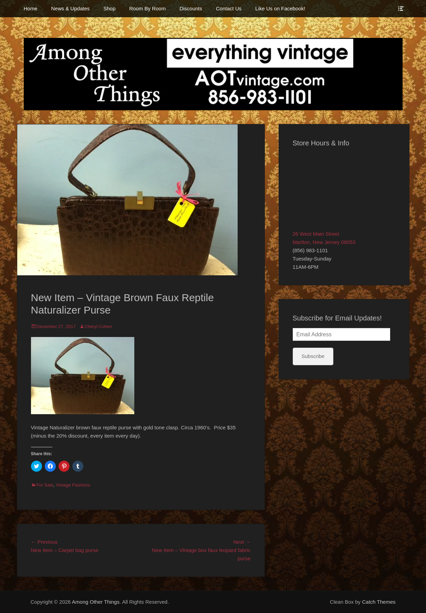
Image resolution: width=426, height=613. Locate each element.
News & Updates (70, 8)
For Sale (45, 485)
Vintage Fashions (73, 485)
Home (31, 8)
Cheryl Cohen (98, 326)
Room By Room (147, 8)
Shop (109, 8)
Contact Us (228, 8)
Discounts (190, 8)
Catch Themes (378, 602)
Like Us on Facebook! (280, 8)
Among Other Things (96, 602)
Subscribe (313, 356)
